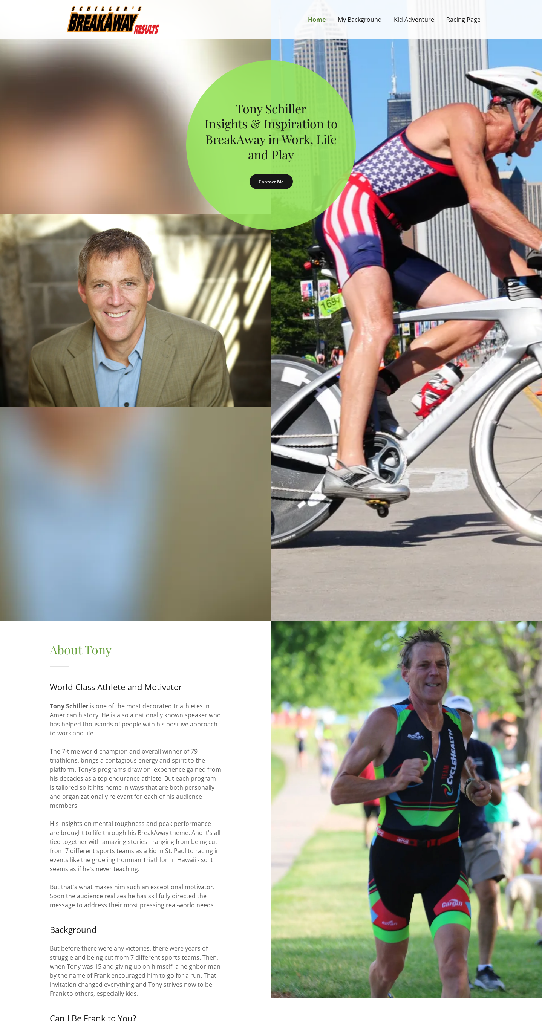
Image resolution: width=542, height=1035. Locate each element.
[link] (112, 19)
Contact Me (271, 182)
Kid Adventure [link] (414, 19)
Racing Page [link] (463, 19)
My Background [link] (360, 19)
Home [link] (317, 19)
